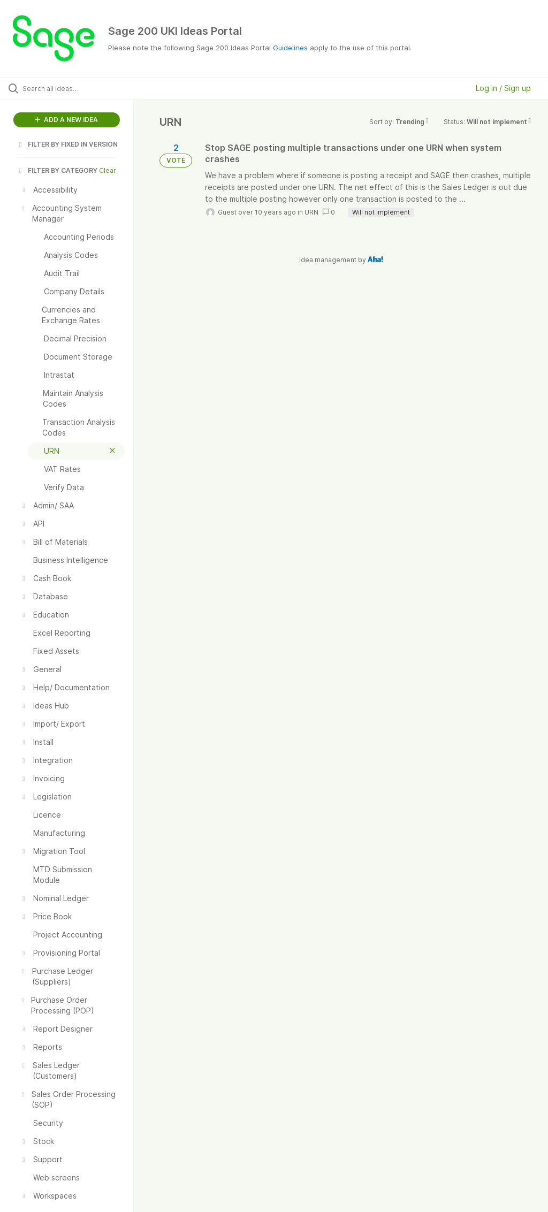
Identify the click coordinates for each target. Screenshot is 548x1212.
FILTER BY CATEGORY (57, 170)
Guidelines (290, 47)
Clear (107, 170)
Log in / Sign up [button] (503, 88)
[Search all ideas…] (72, 88)
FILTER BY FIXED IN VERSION (67, 144)
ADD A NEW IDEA (66, 120)
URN (311, 212)
